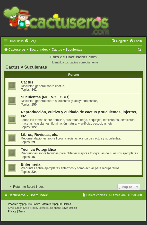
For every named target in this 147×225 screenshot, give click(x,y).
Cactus (27, 82)
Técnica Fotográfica (38, 149)
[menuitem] (30, 41)
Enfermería (30, 164)
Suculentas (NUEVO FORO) (45, 97)
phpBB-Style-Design (65, 208)
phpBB (26, 204)
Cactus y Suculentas (26, 67)
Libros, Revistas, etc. (39, 135)
